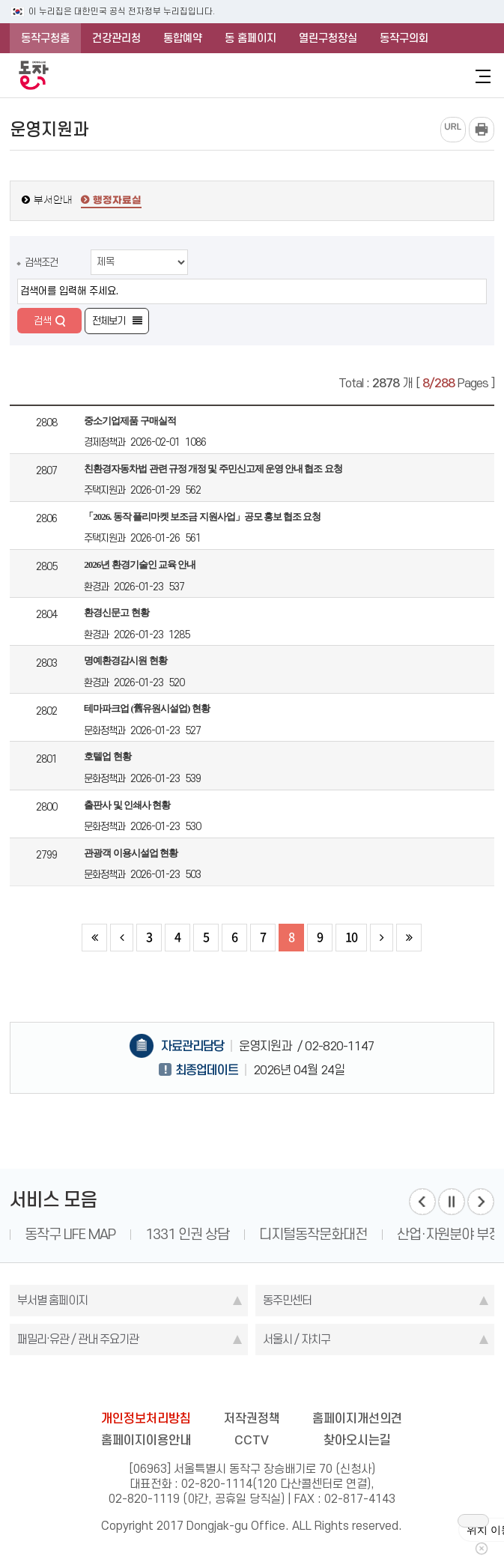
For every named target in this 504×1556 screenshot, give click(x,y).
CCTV (251, 1439)
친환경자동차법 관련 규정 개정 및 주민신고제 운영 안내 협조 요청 (212, 468)
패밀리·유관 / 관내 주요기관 (78, 1339)
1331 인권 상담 (187, 1234)
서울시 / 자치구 (296, 1339)
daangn (337, 1385)
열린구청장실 (328, 38)
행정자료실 (117, 201)
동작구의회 (404, 38)
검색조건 (41, 262)
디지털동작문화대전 (313, 1234)
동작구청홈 (45, 38)
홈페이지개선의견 (357, 1418)
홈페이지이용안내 (146, 1439)
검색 (43, 321)
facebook (194, 1385)
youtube (308, 1385)
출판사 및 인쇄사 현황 (127, 805)
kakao (280, 1385)
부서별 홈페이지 (52, 1300)
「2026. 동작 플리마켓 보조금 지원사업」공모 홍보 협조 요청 (202, 516)
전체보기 (108, 321)
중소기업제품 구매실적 (129, 420)
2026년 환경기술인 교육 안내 (139, 564)
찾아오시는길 (357, 1439)
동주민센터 (287, 1300)
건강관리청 (116, 38)
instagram (251, 1385)
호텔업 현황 (107, 756)
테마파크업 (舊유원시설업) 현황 (146, 708)
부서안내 (53, 200)
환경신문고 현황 (116, 612)
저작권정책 (252, 1418)
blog (166, 1385)
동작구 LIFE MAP (70, 1234)
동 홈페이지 (250, 38)
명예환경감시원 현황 (125, 660)
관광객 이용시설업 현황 (130, 853)
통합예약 (182, 38)
